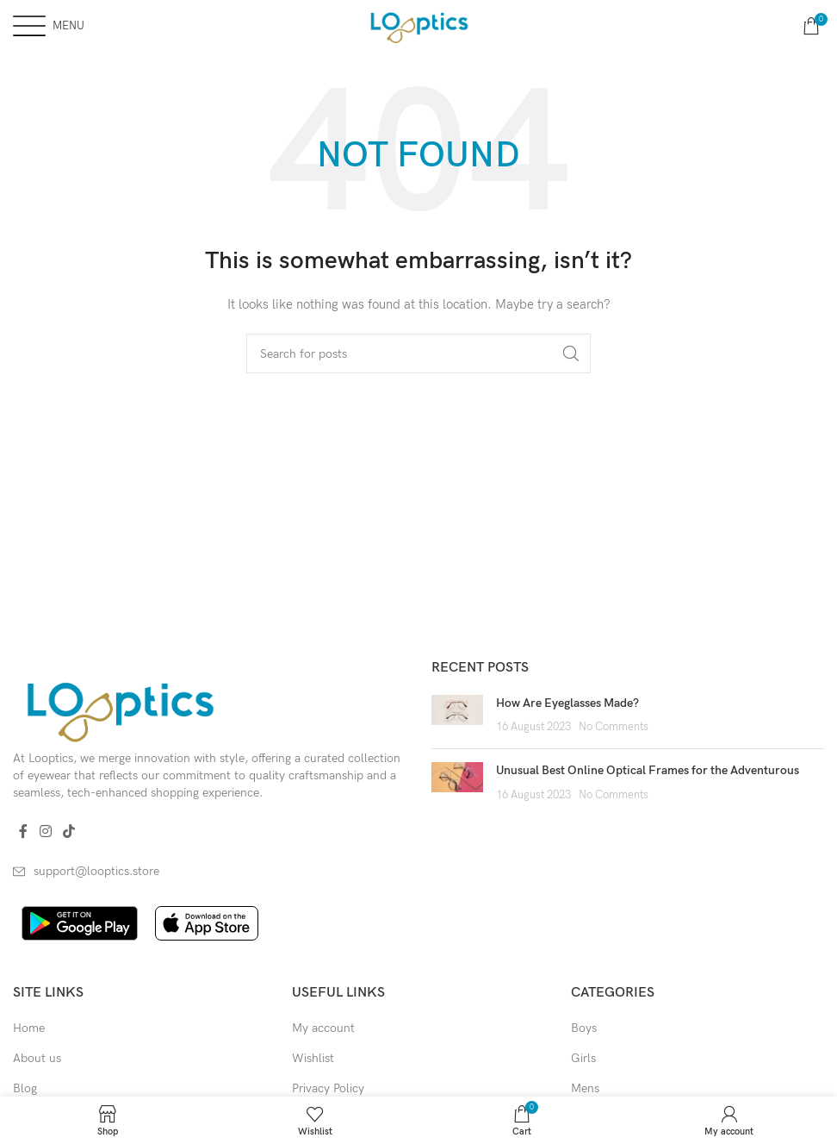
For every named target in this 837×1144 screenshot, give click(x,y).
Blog (25, 1088)
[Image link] (119, 707)
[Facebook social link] (23, 832)
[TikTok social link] (68, 832)
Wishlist (313, 1058)
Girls (583, 1058)
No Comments (613, 727)
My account (323, 1028)
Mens (585, 1088)
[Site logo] (418, 24)
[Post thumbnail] (457, 715)
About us (37, 1058)
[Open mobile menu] (48, 26)
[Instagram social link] (45, 832)
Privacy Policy (328, 1088)
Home (29, 1028)
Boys (584, 1028)
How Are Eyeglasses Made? (567, 703)
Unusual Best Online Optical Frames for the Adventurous (647, 770)
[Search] (418, 353)
